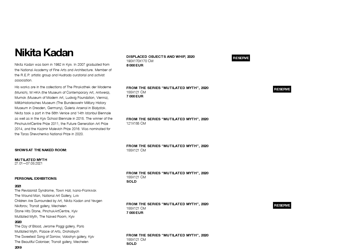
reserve (241, 58)
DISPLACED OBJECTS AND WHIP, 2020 (160, 57)
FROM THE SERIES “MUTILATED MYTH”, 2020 (167, 88)
